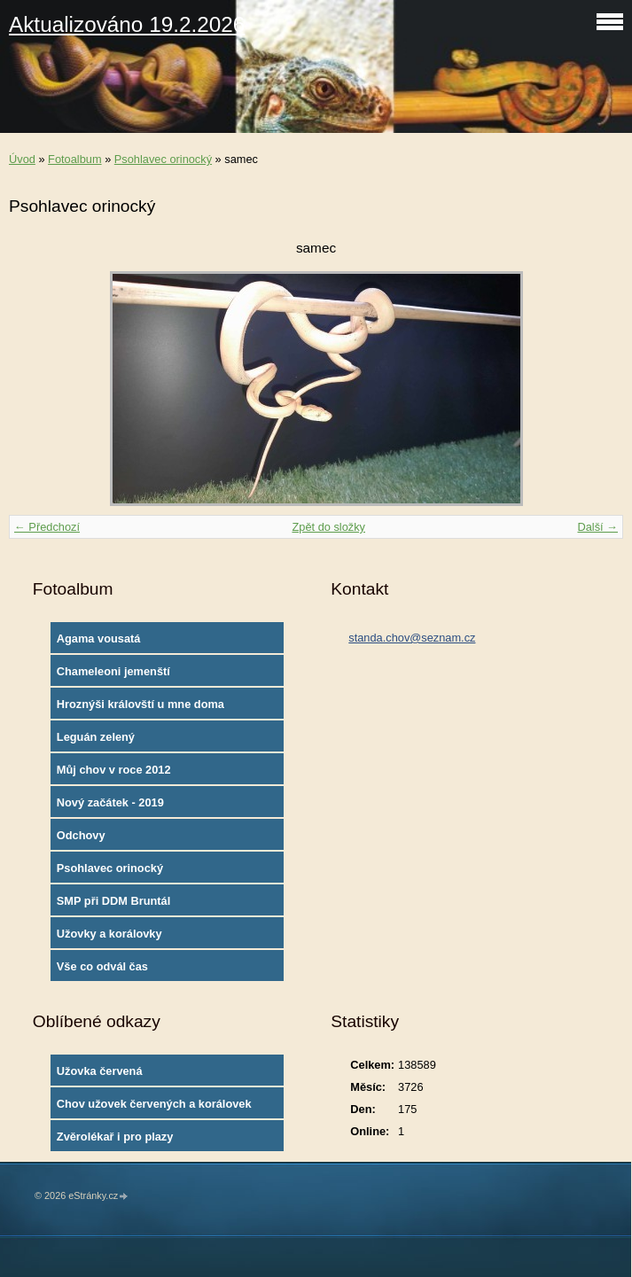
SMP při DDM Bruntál (113, 900)
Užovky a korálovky (109, 933)
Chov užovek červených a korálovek (154, 1103)
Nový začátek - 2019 (110, 802)
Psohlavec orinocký (163, 159)
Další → (597, 526)
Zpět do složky (328, 526)
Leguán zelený (96, 737)
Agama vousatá (99, 638)
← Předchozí (47, 526)
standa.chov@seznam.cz (411, 637)
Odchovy (81, 835)
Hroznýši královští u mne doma (140, 704)
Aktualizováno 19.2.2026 (127, 24)
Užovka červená (100, 1071)
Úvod (22, 159)
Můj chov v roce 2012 (114, 769)
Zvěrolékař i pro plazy (115, 1136)
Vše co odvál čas (102, 966)
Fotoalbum (74, 159)
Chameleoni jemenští (113, 671)
